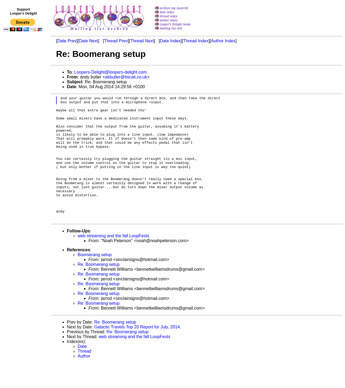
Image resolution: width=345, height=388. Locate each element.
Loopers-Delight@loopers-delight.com (110, 72)
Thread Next (142, 41)
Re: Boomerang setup (99, 289)
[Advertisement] (23, 145)
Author (84, 381)
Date (82, 371)
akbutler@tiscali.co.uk (126, 77)
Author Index (223, 41)
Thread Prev (116, 41)
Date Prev (66, 41)
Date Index (170, 41)
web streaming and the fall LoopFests (113, 261)
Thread (84, 376)
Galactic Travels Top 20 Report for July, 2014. (137, 352)
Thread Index (195, 41)
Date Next (88, 41)
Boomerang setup (95, 279)
